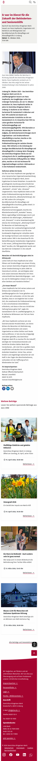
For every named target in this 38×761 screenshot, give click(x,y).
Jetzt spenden (8, 738)
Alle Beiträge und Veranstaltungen (22, 642)
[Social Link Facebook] (11, 756)
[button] (4, 388)
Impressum (20, 748)
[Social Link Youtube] (18, 756)
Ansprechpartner (9, 683)
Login (5, 692)
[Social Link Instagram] (4, 756)
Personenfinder (8, 687)
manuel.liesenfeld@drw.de (12, 380)
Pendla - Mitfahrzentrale (12, 696)
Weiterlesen (27, 464)
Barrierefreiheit (10, 750)
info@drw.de (13, 710)
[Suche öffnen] (31, 2)
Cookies (30, 748)
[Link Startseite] (3, 2)
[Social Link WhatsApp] (31, 756)
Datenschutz (8, 748)
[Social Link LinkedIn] (24, 756)
